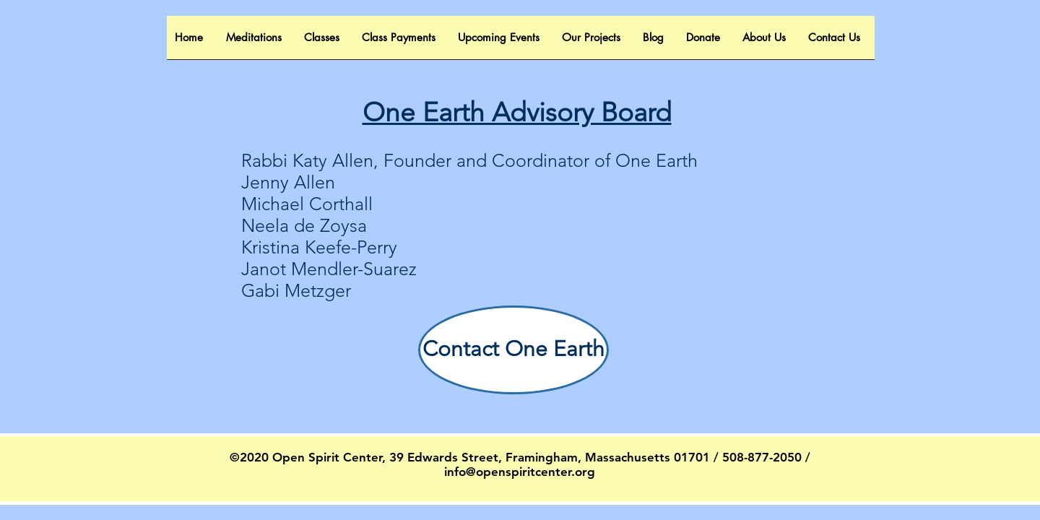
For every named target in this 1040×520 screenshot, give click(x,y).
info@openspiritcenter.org (519, 471)
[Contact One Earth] (513, 350)
